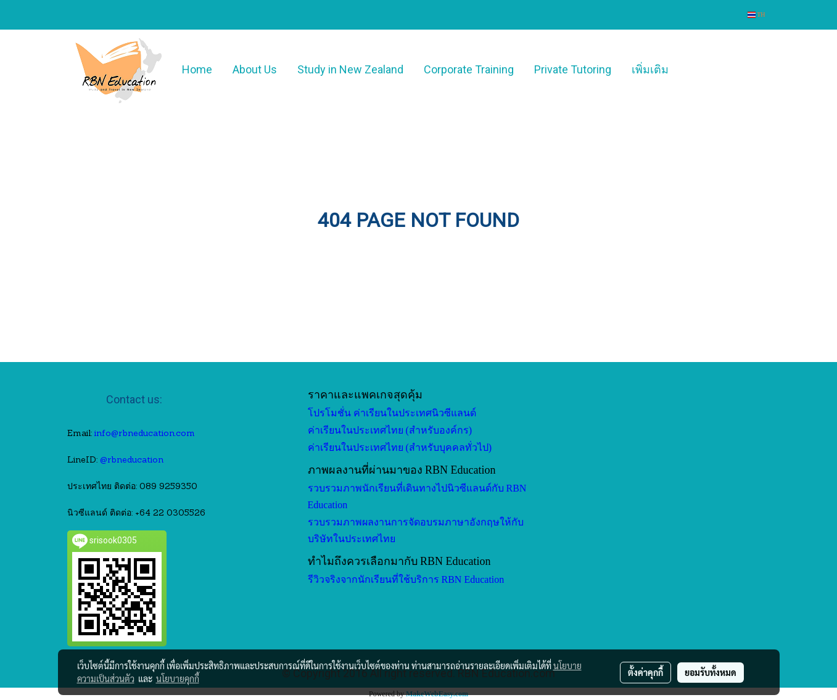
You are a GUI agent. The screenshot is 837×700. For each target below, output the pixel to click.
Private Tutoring (572, 69)
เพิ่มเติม (650, 69)
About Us (255, 69)
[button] (697, 70)
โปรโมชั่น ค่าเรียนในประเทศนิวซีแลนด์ (392, 413)
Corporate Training (469, 69)
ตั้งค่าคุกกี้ (645, 672)
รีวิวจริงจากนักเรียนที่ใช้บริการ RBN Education (406, 579)
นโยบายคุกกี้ (177, 678)
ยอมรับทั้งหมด (710, 672)
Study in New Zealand (350, 69)
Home (197, 69)
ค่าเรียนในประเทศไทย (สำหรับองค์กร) (390, 430)
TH (756, 14)
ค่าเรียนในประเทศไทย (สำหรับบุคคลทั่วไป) (400, 447)
